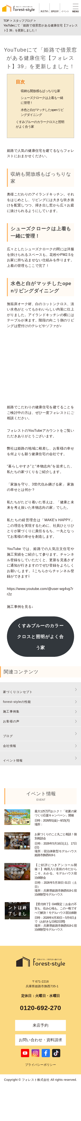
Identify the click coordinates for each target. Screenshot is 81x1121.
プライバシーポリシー (40, 1064)
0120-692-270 (40, 1007)
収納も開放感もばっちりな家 (40, 91)
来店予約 (40, 1025)
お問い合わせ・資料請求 (40, 1040)
